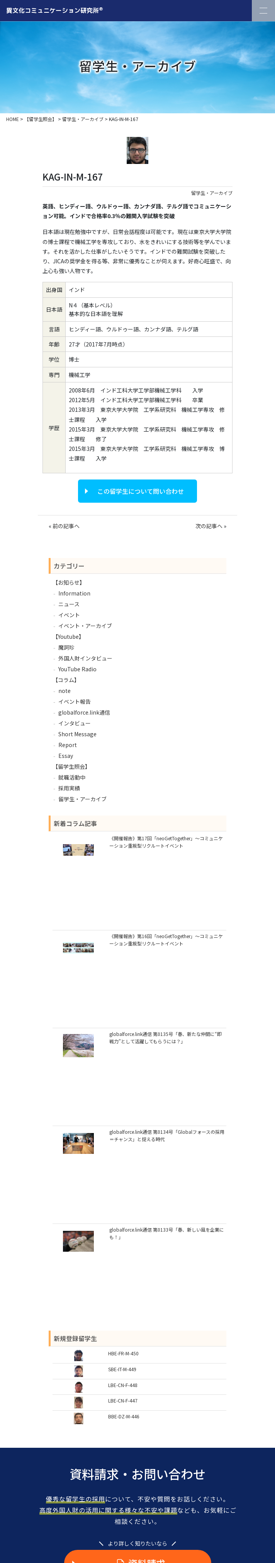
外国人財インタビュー (85, 658)
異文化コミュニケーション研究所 (54, 10)
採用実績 (69, 788)
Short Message (77, 734)
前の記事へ (66, 526)
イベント (69, 615)
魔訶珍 (66, 647)
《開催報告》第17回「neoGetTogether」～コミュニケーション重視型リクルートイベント (166, 842)
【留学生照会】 (71, 766)
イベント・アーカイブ (85, 626)
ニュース (69, 604)
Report (67, 745)
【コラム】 (66, 680)
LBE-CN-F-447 (123, 1400)
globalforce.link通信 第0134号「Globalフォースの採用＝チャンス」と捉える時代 (166, 1135)
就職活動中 (71, 777)
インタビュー (74, 723)
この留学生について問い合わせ (140, 491)
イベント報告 (74, 701)
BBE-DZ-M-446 (123, 1416)
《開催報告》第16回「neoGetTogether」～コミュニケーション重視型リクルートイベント (166, 940)
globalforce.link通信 (84, 712)
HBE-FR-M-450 (123, 1353)
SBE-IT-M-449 (122, 1369)
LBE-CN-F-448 (123, 1385)
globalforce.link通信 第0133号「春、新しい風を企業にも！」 (166, 1233)
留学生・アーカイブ (212, 192)
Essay (65, 755)
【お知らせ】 (69, 582)
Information (74, 593)
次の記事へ (208, 526)
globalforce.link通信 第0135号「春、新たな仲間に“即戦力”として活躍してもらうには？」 (165, 1037)
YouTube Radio (77, 669)
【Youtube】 (68, 636)
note (64, 690)
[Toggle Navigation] (263, 10)
